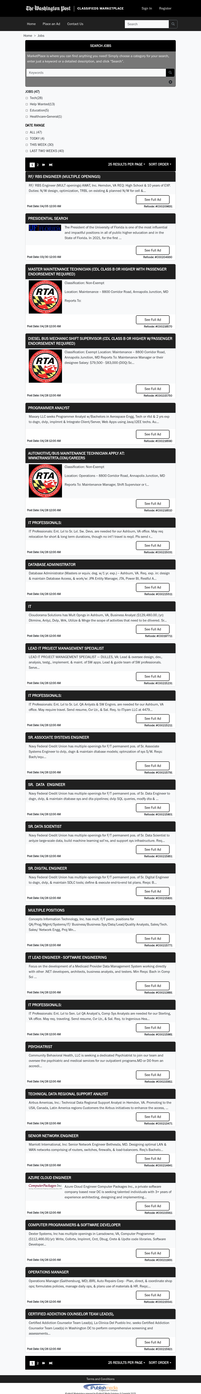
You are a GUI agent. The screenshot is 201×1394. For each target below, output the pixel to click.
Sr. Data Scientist (45, 826)
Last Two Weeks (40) (47, 151)
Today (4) (37, 138)
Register (165, 8)
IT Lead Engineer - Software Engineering (67, 957)
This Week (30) (41, 144)
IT (29, 606)
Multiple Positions (46, 910)
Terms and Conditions (100, 1379)
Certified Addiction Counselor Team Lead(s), (71, 1314)
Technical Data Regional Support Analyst (68, 1094)
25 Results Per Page (125, 164)
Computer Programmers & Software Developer (74, 1224)
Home (31, 24)
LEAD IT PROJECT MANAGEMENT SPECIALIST (66, 648)
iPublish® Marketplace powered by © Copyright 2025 (100, 1387)
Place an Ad (51, 24)
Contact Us (75, 24)
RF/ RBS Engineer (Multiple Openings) (64, 176)
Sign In (147, 8)
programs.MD (132, 1061)
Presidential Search (48, 218)
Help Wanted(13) (42, 104)
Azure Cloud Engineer (49, 1177)
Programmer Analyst (49, 408)
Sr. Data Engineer (46, 784)
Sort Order (159, 164)
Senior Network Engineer (53, 1135)
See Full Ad (153, 199)
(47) (32, 92)
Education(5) (39, 110)
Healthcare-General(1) (46, 116)
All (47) (36, 132)
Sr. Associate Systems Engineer (58, 737)
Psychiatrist (40, 1046)
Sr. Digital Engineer (47, 868)
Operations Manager (48, 1272)
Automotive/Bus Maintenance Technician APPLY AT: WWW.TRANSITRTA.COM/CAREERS (76, 455)
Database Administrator (51, 564)
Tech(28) (36, 98)
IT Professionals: (44, 522)
